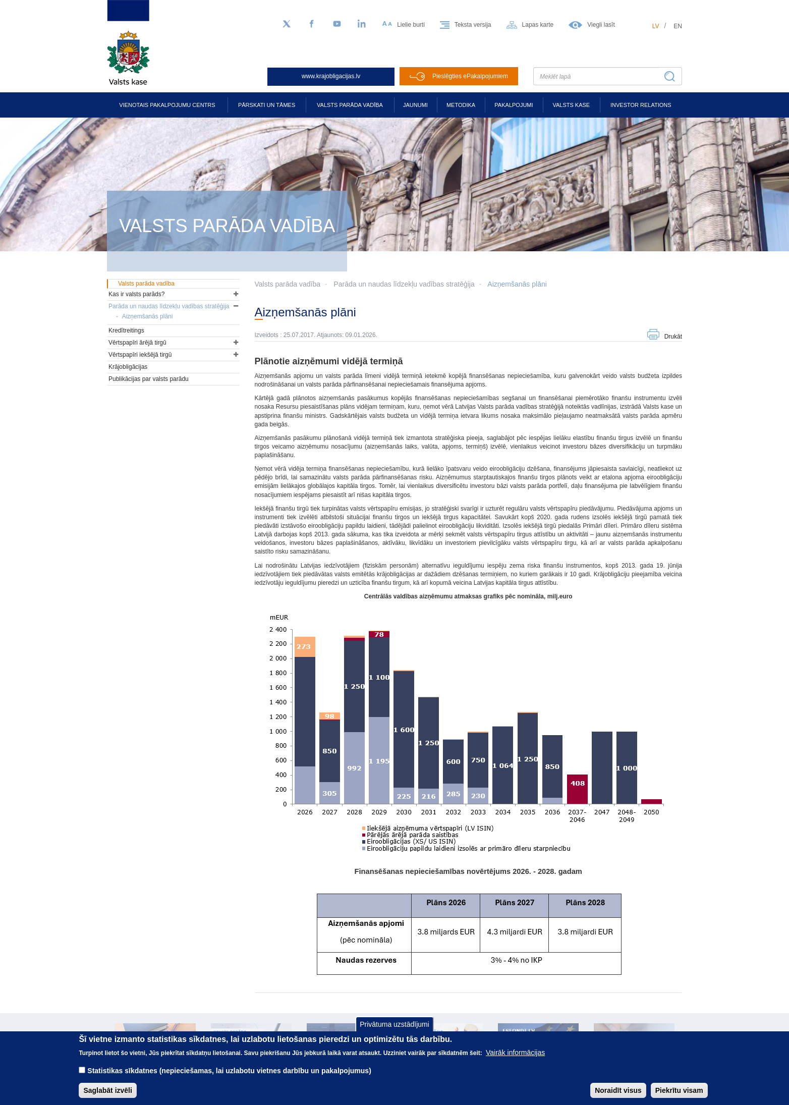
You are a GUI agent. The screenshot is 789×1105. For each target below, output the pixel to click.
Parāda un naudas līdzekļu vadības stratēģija (403, 284)
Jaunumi (415, 105)
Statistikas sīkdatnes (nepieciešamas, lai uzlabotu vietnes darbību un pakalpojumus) (229, 1077)
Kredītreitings (126, 330)
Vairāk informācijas (515, 1059)
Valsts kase (571, 105)
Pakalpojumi (513, 105)
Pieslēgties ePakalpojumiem (470, 76)
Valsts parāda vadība (350, 105)
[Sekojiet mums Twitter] (286, 24)
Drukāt (673, 336)
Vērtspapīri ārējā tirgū (137, 342)
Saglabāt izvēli (107, 1097)
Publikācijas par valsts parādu (148, 378)
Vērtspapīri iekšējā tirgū (140, 354)
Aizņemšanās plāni (517, 284)
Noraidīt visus (618, 1097)
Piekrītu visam (679, 1097)
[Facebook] (312, 24)
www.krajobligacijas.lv (331, 76)
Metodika (460, 105)
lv (655, 26)
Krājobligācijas (127, 366)
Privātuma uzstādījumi (394, 1031)
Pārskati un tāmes (266, 105)
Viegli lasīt (600, 24)
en (677, 26)
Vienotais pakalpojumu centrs (167, 105)
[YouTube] (337, 24)
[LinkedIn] (362, 24)
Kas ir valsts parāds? (136, 294)
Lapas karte (538, 24)
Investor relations (640, 105)
